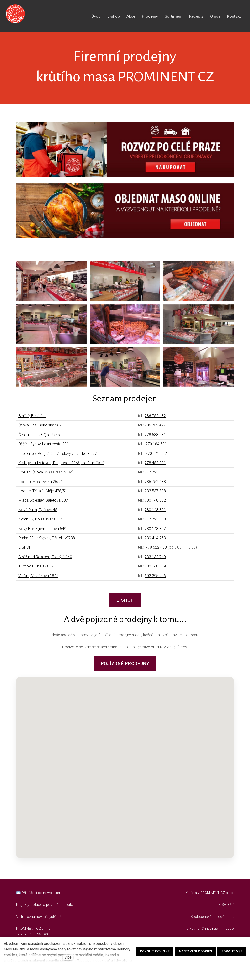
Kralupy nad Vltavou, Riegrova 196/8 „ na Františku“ (61, 466)
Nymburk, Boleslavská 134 (40, 522)
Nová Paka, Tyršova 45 (37, 513)
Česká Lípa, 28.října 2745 (39, 438)
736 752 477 (155, 428)
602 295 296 (155, 579)
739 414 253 (155, 541)
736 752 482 (155, 419)
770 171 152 (156, 457)
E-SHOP (25, 550)
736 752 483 (155, 485)
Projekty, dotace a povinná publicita (44, 905)
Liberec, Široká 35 (33, 475)
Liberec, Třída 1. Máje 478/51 (42, 494)
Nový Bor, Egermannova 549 (42, 532)
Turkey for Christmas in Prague (209, 928)
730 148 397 (155, 532)
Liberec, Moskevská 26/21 (40, 485)
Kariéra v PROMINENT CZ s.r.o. (210, 893)
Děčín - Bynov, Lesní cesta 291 (43, 447)
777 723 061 (155, 475)
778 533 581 (155, 438)
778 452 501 (155, 466)
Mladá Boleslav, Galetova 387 (43, 503)
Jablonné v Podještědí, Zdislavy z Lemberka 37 (57, 457)
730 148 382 (155, 503)
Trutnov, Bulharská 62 (36, 569)
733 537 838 (155, 494)
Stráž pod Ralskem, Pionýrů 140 (45, 560)
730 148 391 (155, 513)
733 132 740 (155, 560)
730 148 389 (155, 569)
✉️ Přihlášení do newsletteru (39, 893)
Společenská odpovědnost (212, 916)
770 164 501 (156, 447)
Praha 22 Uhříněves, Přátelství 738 (46, 541)
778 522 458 (156, 550)
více (68, 957)
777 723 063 (155, 522)
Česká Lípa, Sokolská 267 (40, 428)
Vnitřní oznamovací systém (37, 916)
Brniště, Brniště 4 (32, 419)
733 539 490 (38, 934)
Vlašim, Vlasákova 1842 (38, 579)
